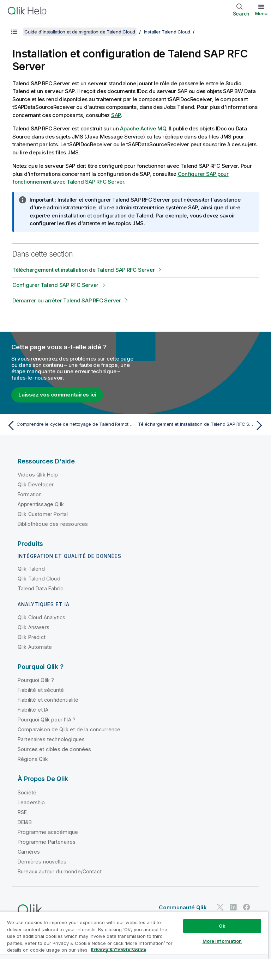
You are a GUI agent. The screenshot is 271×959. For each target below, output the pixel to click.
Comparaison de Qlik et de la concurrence (69, 729)
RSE (22, 812)
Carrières (29, 852)
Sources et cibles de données (54, 749)
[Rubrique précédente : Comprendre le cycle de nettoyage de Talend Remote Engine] (69, 425)
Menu (261, 13)
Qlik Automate (35, 647)
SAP (116, 115)
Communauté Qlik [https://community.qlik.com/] (182, 907)
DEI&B (25, 822)
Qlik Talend (31, 569)
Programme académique (48, 832)
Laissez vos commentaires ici (57, 394)
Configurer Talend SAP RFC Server (55, 285)
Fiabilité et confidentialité (48, 700)
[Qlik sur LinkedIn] (233, 907)
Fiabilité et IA (33, 710)
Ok (222, 926)
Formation (30, 494)
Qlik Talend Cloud (39, 579)
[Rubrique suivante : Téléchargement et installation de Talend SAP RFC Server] (202, 425)
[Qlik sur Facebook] (246, 907)
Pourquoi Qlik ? (36, 680)
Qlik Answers (33, 627)
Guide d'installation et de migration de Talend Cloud (79, 32)
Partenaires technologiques (51, 739)
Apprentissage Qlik (41, 504)
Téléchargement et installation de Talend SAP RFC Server (83, 269)
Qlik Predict (32, 637)
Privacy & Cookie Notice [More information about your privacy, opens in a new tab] (118, 950)
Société (27, 792)
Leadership (31, 802)
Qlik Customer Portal (43, 514)
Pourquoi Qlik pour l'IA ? (47, 720)
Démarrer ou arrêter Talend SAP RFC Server (66, 300)
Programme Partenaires (47, 842)
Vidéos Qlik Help (38, 475)
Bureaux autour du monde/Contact (60, 871)
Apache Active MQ (143, 128)
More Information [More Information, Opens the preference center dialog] (222, 941)
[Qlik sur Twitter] (220, 907)
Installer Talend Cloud (167, 32)
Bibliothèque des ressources (53, 524)
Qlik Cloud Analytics (41, 617)
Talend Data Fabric (40, 588)
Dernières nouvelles (42, 862)
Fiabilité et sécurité (41, 690)
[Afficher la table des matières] (14, 31)
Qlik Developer (36, 484)
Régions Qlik (33, 759)
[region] (134, 935)
